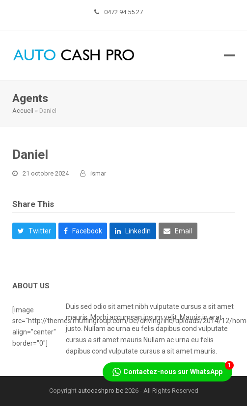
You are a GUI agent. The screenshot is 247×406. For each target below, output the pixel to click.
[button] (229, 55)
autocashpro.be (100, 390)
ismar (98, 173)
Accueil (22, 110)
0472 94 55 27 (123, 12)
